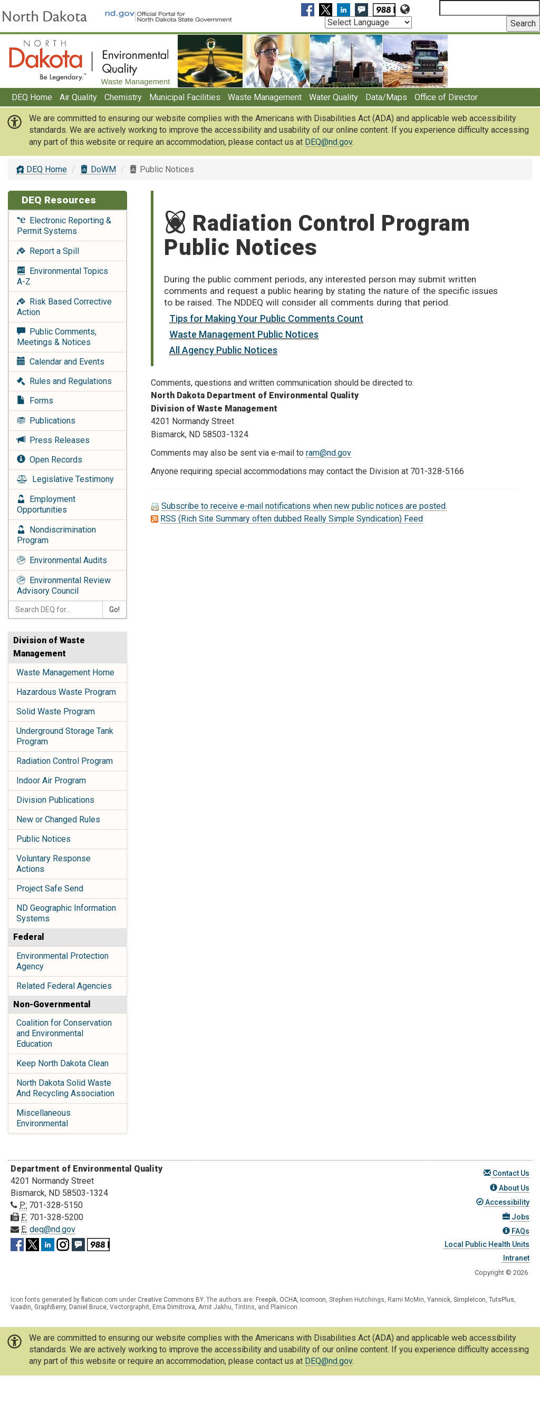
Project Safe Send (49, 888)
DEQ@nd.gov (328, 142)
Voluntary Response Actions (53, 863)
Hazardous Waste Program (66, 692)
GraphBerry (50, 1307)
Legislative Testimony (65, 479)
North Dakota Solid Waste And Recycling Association (65, 1088)
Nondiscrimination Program (56, 535)
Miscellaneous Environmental (43, 1118)
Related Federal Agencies (64, 986)
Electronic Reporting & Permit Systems (64, 225)
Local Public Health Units (486, 1244)
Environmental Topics (62, 276)
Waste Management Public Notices (244, 334)
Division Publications (55, 800)
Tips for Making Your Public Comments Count (266, 318)
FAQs (516, 1231)
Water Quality (333, 97)
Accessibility (502, 1202)
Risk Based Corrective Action (64, 307)
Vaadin (21, 1307)
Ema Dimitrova (173, 1307)
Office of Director (446, 97)
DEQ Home (32, 97)
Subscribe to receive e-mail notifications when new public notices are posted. (304, 506)
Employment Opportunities (46, 504)
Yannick (438, 1299)
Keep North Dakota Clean (62, 1063)
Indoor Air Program (51, 780)
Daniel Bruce (88, 1307)
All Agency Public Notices (223, 350)
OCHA (288, 1299)
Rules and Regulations (64, 381)
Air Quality (78, 97)
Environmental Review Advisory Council (64, 585)
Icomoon (313, 1299)
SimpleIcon (470, 1299)
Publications (46, 421)
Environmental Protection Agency (62, 961)
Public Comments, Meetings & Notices (57, 337)
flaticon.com (99, 1299)
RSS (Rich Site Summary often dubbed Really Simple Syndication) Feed (291, 519)
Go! (114, 609)
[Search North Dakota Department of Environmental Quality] (489, 8)
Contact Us (506, 1173)
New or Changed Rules (58, 819)
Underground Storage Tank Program (64, 736)
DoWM (98, 169)
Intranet (515, 1258)
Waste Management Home (65, 672)
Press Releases (53, 440)
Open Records (49, 460)
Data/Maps (386, 97)
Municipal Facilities (184, 97)
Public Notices (43, 839)
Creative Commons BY (170, 1299)
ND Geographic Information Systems (66, 913)
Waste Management (265, 97)
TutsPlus (501, 1299)
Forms (35, 401)
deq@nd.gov (52, 1229)
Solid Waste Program (55, 711)
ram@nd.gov (328, 453)
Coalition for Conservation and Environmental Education (64, 1033)
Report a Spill (48, 251)
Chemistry (123, 97)
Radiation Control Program (64, 761)
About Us (509, 1188)
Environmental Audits (62, 560)
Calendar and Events (60, 362)
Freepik (266, 1299)
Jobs (516, 1217)
